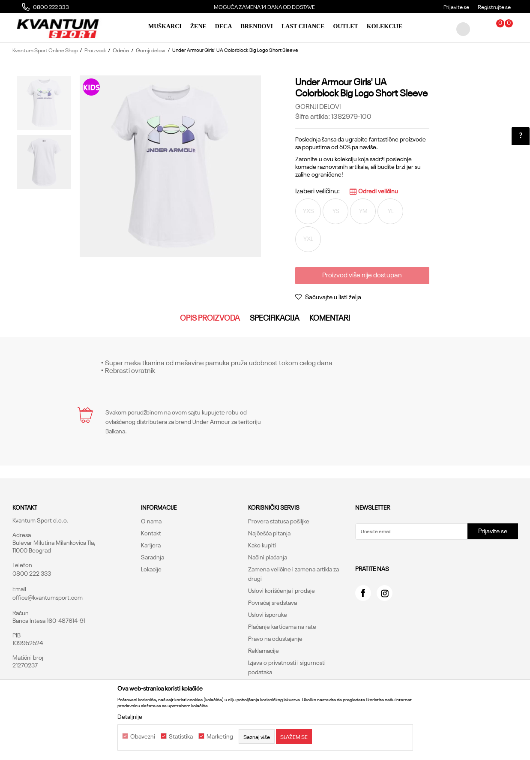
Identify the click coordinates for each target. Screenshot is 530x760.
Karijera (151, 545)
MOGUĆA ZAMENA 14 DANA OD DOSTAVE (264, 6)
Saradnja (152, 557)
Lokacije (151, 569)
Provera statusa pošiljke (278, 521)
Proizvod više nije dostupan (362, 274)
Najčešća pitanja (269, 533)
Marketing (220, 736)
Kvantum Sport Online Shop (45, 50)
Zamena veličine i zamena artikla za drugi (293, 573)
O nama (151, 521)
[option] (265, 6)
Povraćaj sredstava (272, 602)
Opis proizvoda (210, 317)
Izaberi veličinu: (317, 190)
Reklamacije (263, 650)
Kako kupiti (262, 545)
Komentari (329, 317)
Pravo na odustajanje (275, 638)
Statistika (181, 736)
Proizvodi (95, 50)
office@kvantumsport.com (47, 597)
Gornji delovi (150, 50)
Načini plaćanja (267, 557)
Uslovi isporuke (267, 614)
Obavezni (142, 736)
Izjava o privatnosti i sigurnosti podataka (287, 667)
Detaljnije (129, 716)
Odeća (121, 50)
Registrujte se (494, 6)
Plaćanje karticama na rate (282, 626)
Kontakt (151, 533)
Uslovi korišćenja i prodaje (281, 590)
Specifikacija (274, 317)
